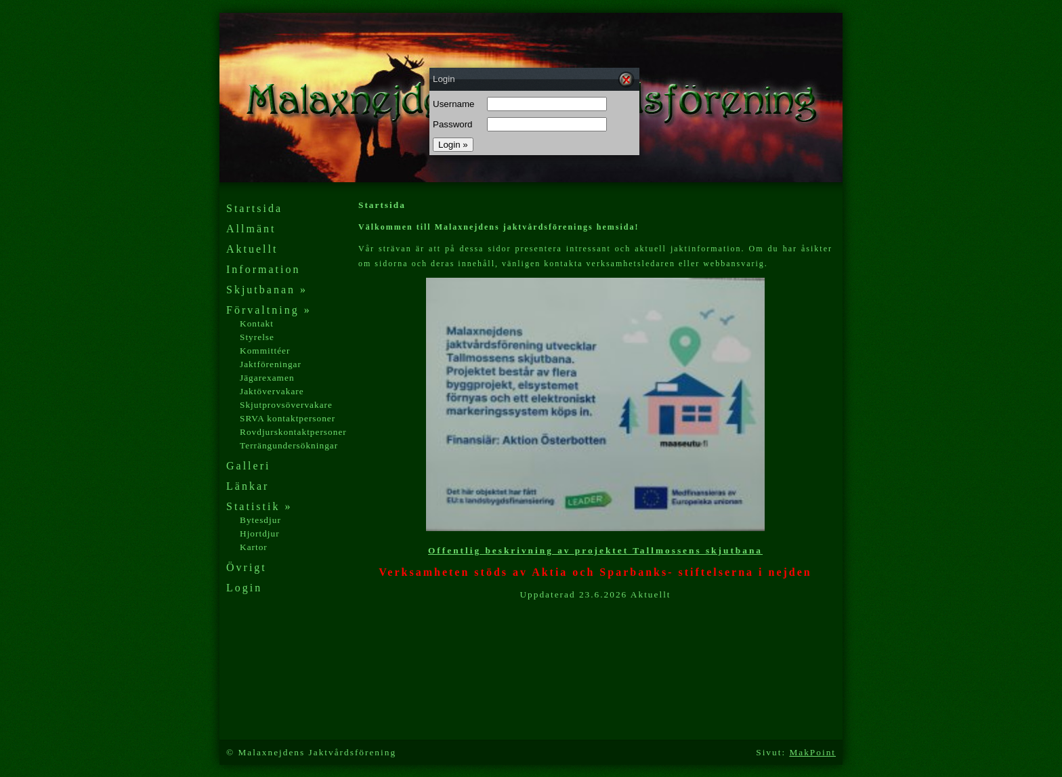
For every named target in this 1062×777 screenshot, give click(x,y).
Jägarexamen (267, 378)
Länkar (247, 486)
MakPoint (812, 752)
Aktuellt (252, 249)
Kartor (254, 547)
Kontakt (257, 323)
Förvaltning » (269, 310)
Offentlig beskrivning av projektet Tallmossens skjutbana (595, 550)
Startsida (254, 208)
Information (263, 269)
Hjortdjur (260, 533)
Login (244, 587)
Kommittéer (265, 350)
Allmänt (251, 228)
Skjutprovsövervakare (286, 405)
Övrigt (246, 567)
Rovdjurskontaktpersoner (293, 432)
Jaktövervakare (272, 391)
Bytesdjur (260, 520)
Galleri (248, 465)
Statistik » (259, 506)
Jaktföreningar (270, 364)
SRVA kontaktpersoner (287, 418)
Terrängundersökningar (289, 445)
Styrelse (257, 337)
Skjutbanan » (266, 289)
